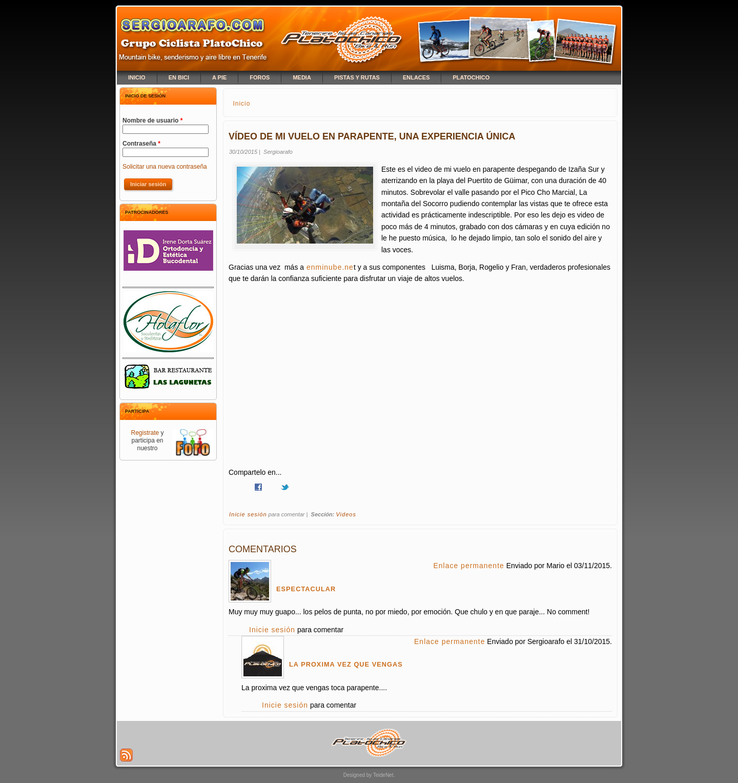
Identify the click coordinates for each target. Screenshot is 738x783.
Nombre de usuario (152, 120)
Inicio (241, 103)
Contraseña (141, 143)
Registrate (145, 432)
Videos (346, 514)
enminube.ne (329, 267)
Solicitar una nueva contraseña (164, 166)
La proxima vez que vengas (346, 664)
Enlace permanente (468, 565)
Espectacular (306, 589)
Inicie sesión (248, 514)
